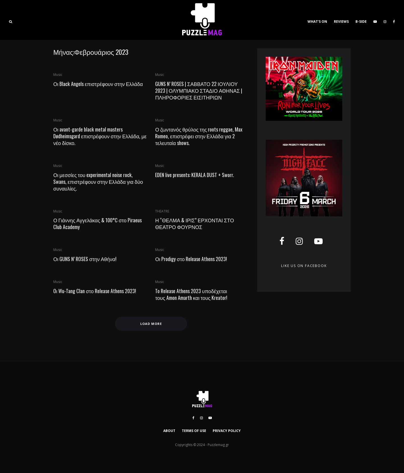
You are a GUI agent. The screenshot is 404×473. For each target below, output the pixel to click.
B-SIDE (361, 21)
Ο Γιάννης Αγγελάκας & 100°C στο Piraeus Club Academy (97, 223)
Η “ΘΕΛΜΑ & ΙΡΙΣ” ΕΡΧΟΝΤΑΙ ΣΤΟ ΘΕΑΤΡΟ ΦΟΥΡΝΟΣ (194, 223)
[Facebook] (394, 20)
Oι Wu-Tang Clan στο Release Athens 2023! (94, 291)
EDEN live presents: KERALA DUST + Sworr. (194, 174)
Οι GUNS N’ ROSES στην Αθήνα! (84, 258)
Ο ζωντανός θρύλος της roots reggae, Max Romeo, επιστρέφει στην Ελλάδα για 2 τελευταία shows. (198, 136)
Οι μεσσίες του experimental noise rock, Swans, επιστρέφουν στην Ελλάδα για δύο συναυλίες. (98, 181)
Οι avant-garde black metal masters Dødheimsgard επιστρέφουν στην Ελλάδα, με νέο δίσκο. (100, 136)
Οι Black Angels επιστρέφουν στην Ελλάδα (98, 83)
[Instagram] (385, 20)
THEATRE (162, 211)
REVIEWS (341, 21)
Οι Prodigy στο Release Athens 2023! (191, 258)
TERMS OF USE (194, 430)
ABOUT (169, 430)
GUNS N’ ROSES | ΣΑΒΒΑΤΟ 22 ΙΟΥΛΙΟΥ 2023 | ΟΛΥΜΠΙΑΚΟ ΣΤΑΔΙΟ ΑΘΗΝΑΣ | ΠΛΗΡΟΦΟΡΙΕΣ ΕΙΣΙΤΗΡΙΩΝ (198, 90)
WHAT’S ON (317, 21)
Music (57, 74)
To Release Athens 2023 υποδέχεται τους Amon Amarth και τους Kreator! (191, 294)
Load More (151, 324)
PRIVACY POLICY (227, 430)
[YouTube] (375, 20)
